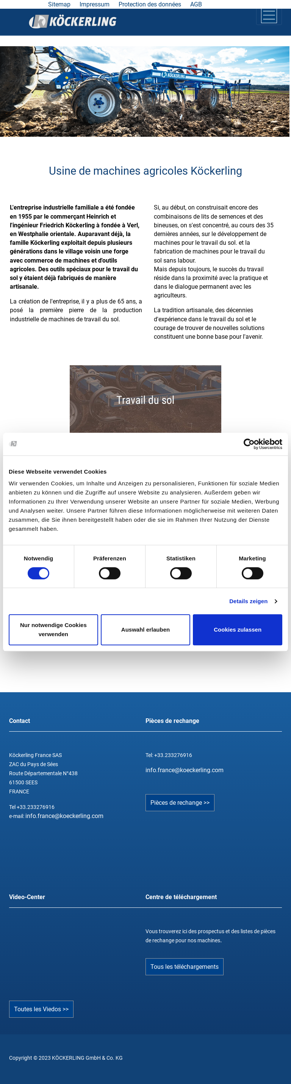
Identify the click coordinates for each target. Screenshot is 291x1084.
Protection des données (150, 4)
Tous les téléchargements (184, 966)
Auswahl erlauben (145, 629)
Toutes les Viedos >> (41, 1009)
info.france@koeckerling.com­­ (185, 770)
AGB (196, 4)
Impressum (95, 4)
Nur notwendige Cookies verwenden (53, 629)
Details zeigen (248, 601)
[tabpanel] (144, 91)
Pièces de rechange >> (180, 802)
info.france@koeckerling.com (64, 816)
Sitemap (59, 4)
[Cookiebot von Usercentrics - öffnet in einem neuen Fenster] (249, 444)
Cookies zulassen (237, 629)
